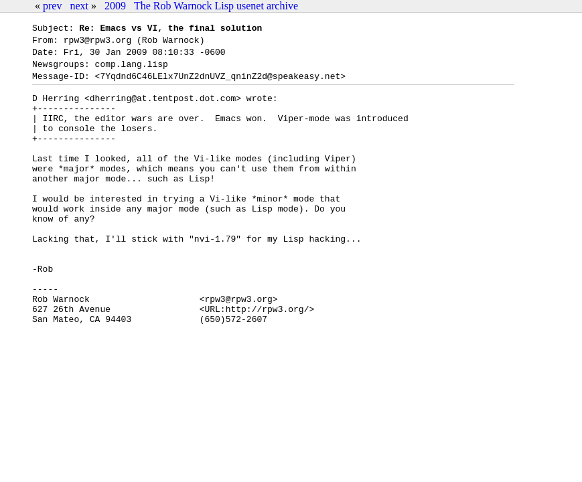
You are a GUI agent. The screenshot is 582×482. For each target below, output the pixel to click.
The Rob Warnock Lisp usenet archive (216, 5)
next (79, 5)
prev (52, 5)
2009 (115, 5)
